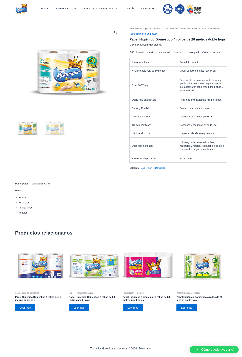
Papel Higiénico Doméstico (149, 37)
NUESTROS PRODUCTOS (101, 12)
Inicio (131, 37)
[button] (116, 12)
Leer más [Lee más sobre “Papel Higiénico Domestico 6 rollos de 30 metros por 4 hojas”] (79, 316)
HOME (52, 12)
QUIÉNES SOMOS (70, 12)
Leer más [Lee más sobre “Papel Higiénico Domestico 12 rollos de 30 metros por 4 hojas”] (133, 316)
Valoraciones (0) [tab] (41, 192)
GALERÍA (127, 12)
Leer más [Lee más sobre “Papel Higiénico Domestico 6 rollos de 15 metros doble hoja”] (25, 316)
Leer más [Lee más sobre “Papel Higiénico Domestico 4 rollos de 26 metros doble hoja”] (187, 316)
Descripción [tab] (22, 192)
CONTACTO (144, 12)
